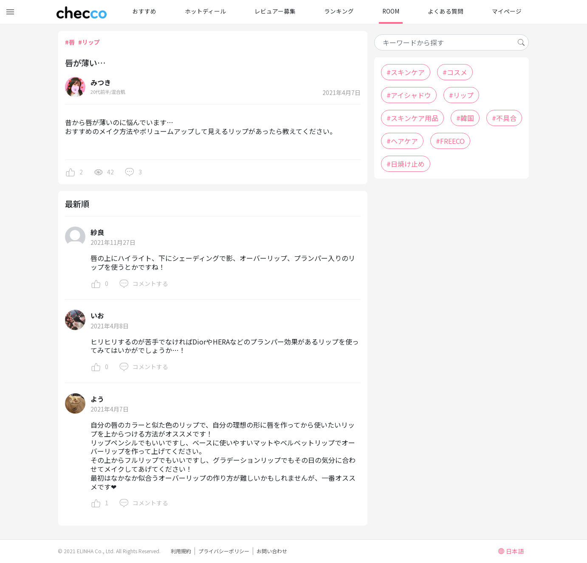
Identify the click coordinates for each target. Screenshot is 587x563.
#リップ (89, 42)
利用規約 (181, 551)
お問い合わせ (272, 551)
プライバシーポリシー (223, 551)
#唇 (70, 42)
